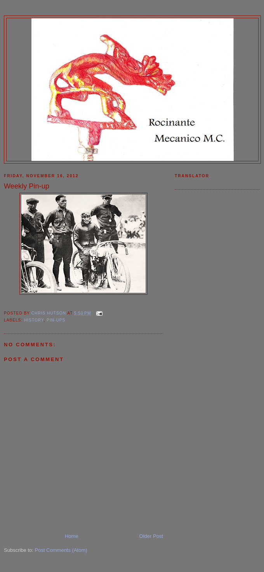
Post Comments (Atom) (61, 550)
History (33, 320)
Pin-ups (56, 320)
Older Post (151, 536)
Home (71, 536)
